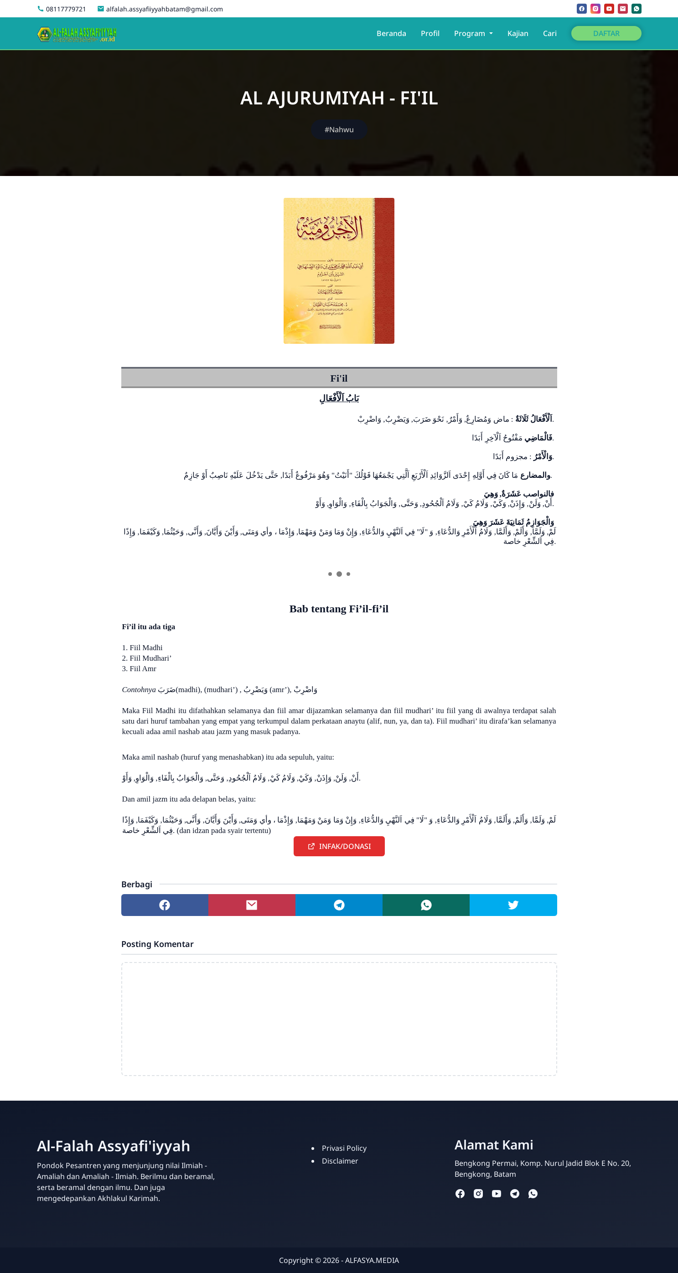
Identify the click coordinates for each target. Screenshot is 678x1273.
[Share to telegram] (339, 905)
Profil (430, 33)
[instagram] (595, 9)
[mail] (623, 9)
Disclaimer (340, 1161)
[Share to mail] (251, 905)
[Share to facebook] (164, 905)
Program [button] (470, 33)
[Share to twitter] (513, 905)
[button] (339, 846)
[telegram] (514, 1193)
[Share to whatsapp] (426, 905)
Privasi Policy (344, 1148)
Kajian (517, 33)
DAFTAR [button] (606, 33)
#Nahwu (339, 129)
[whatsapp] (636, 9)
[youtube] (609, 9)
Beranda (391, 33)
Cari (550, 33)
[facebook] (582, 9)
